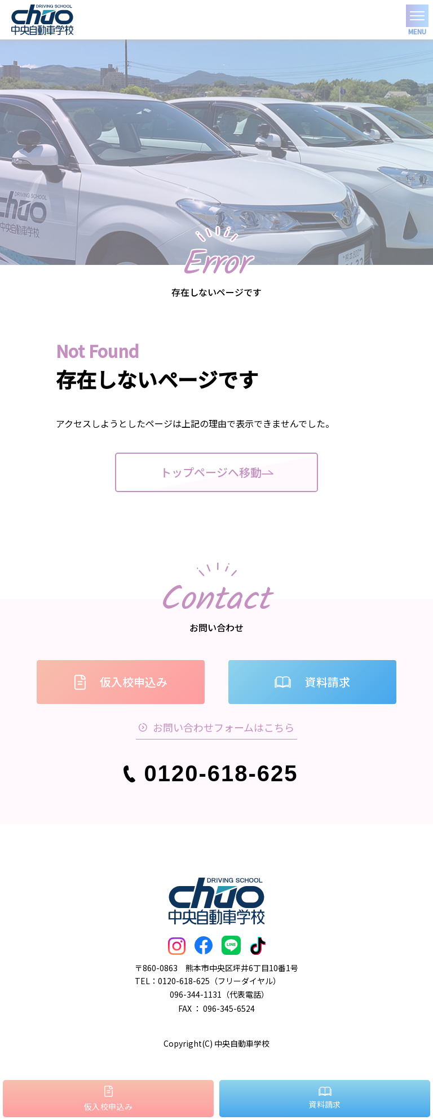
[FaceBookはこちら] (204, 946)
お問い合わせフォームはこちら (216, 727)
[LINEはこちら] (231, 946)
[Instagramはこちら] (176, 946)
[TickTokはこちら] (258, 946)
